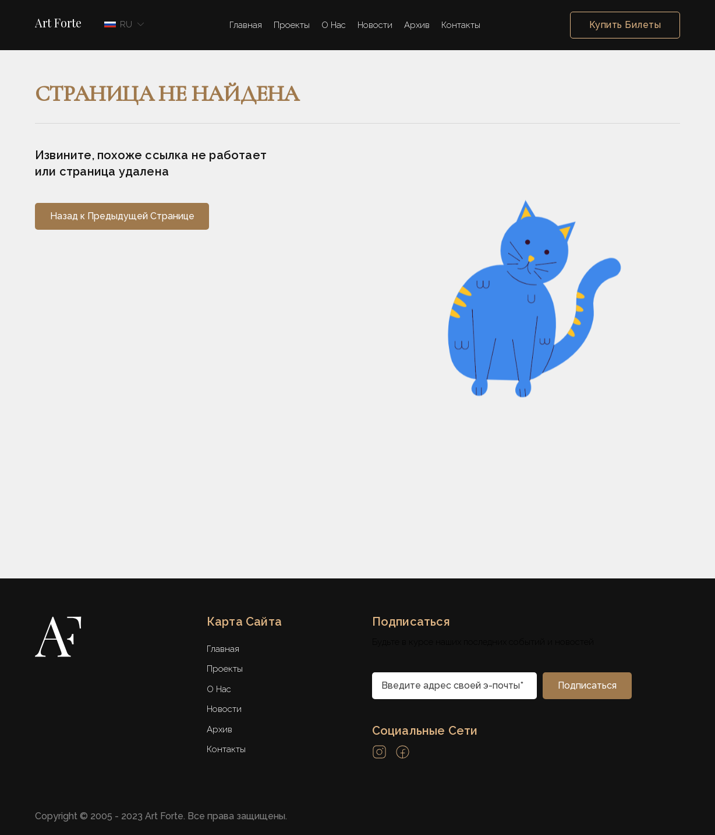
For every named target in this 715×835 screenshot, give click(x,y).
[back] (122, 216)
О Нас (333, 25)
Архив (417, 25)
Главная (245, 25)
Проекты (292, 25)
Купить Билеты (625, 25)
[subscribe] (587, 685)
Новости (375, 25)
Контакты (460, 25)
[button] (122, 24)
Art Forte (58, 23)
